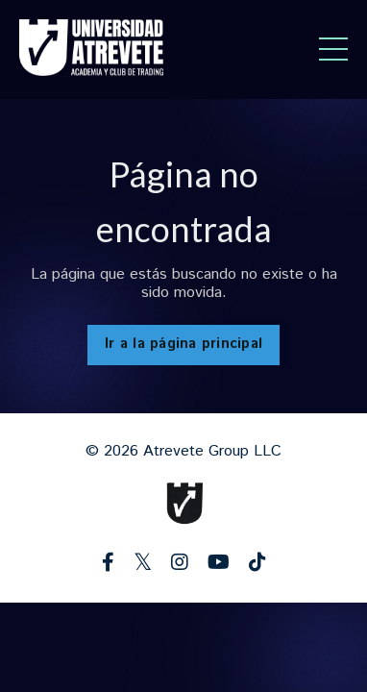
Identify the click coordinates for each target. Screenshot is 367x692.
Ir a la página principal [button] (183, 344)
